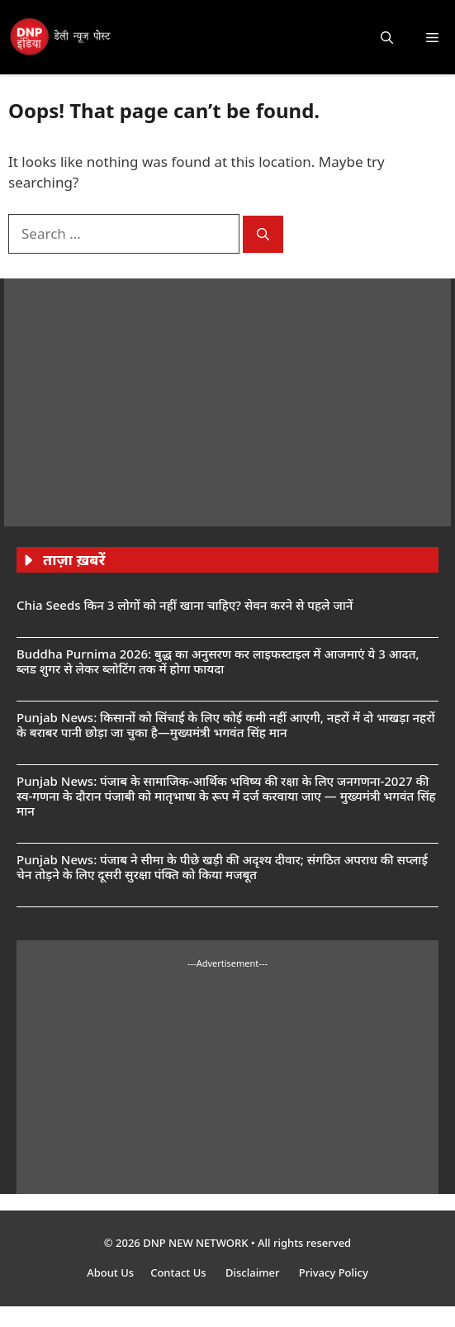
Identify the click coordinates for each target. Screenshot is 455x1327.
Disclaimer (253, 1272)
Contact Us (179, 1272)
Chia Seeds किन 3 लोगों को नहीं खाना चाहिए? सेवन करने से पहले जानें (185, 605)
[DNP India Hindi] (61, 37)
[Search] (263, 234)
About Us (110, 1272)
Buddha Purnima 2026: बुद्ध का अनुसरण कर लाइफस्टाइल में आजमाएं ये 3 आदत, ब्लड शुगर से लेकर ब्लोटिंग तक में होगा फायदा (218, 661)
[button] (387, 37)
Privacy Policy (333, 1272)
